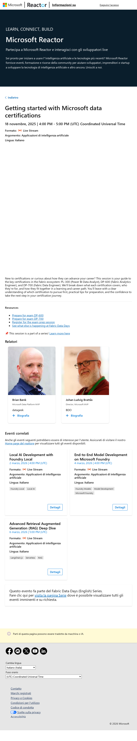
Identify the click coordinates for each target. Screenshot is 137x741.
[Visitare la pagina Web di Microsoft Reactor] (37, 5)
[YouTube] (35, 651)
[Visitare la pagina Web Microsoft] (13, 5)
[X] (27, 651)
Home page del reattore (19, 443)
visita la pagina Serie (50, 595)
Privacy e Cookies (21, 698)
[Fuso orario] (44, 677)
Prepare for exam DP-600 (28, 315)
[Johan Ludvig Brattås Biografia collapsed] (75, 415)
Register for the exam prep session (33, 322)
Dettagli (55, 507)
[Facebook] (10, 651)
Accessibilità (18, 717)
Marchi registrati (21, 693)
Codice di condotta (22, 707)
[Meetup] (18, 651)
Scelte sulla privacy (25, 712)
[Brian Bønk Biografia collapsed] (21, 415)
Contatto (16, 688)
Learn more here (59, 333)
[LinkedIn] (44, 651)
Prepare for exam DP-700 (28, 319)
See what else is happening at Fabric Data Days (41, 325)
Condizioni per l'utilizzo (25, 703)
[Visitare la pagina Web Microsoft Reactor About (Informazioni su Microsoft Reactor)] (64, 5)
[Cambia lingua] (21, 667)
